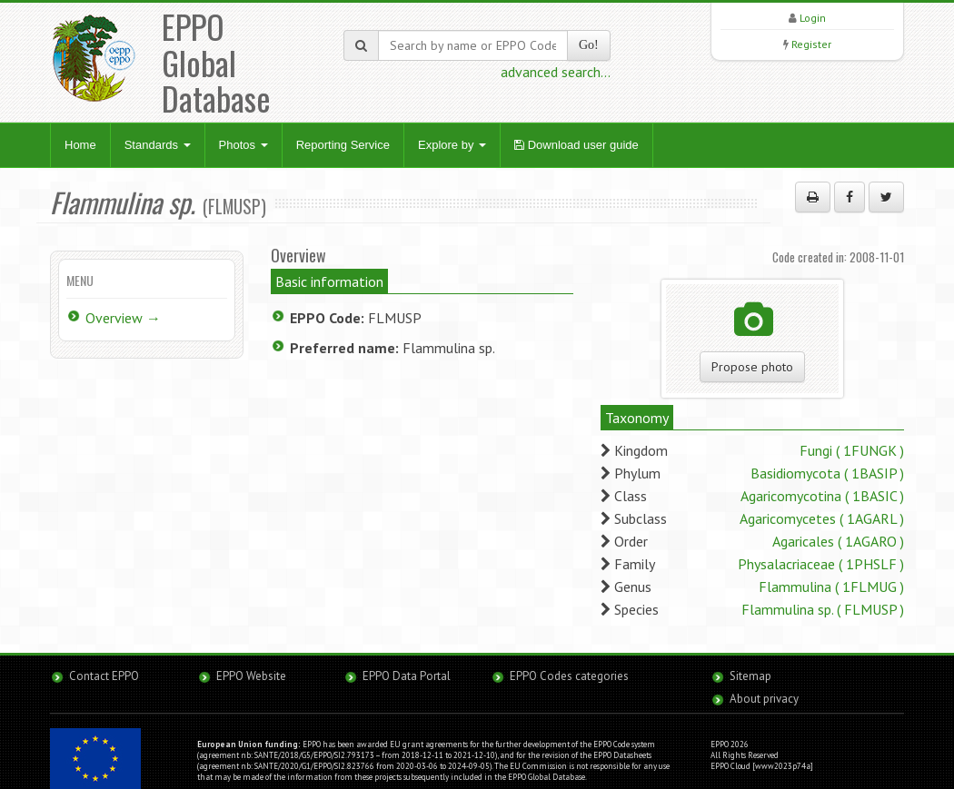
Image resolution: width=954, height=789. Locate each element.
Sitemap (750, 676)
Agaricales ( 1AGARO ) (838, 541)
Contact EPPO (104, 676)
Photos (243, 145)
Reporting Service (343, 145)
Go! (589, 45)
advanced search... (556, 72)
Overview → (123, 318)
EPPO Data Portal (407, 676)
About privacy (764, 698)
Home (80, 145)
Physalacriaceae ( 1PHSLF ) (821, 564)
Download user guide (576, 145)
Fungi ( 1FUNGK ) (852, 450)
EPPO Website (251, 676)
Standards (157, 145)
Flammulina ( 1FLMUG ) (831, 586)
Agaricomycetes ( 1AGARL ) (822, 518)
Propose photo (752, 367)
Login (813, 18)
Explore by (452, 145)
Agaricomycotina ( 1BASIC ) (822, 496)
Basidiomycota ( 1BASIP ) (827, 473)
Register (811, 44)
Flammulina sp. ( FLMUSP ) (822, 609)
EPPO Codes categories (569, 676)
